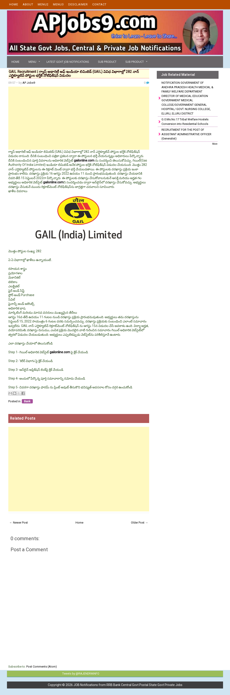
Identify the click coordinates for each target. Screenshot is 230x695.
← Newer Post (18, 522)
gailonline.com (84, 160)
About (28, 4)
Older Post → (139, 522)
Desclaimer (78, 4)
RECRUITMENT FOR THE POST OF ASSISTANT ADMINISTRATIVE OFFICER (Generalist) (186, 134)
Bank (27, 401)
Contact (99, 4)
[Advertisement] (78, 118)
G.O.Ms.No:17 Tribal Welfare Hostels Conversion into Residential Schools (184, 122)
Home (13, 4)
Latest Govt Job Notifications (67, 62)
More (214, 143)
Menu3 (58, 4)
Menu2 (43, 4)
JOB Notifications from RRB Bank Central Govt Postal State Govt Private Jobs (127, 684)
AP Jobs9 (28, 82)
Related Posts (22, 418)
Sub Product (107, 62)
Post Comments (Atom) (41, 666)
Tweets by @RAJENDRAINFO (80, 673)
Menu (32, 62)
